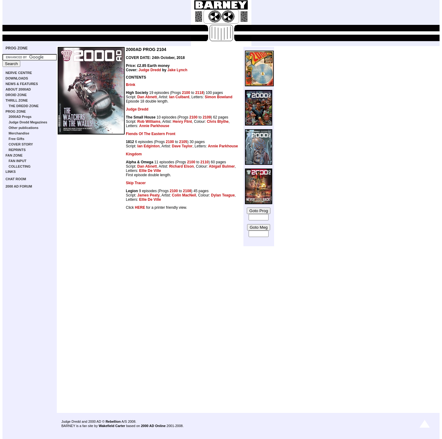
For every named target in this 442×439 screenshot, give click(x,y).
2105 (183, 142)
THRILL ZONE (17, 100)
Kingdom (134, 154)
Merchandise (19, 133)
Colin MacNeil (184, 195)
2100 (186, 93)
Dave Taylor (182, 146)
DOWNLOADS (17, 78)
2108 (187, 191)
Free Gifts (16, 139)
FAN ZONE (14, 155)
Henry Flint (182, 121)
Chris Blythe (218, 121)
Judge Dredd (149, 70)
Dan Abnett (147, 97)
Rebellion (113, 421)
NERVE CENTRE (19, 73)
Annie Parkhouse (154, 126)
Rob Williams (148, 121)
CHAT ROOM (16, 179)
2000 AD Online (153, 426)
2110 (204, 162)
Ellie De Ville (150, 171)
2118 (199, 93)
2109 (207, 117)
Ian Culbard (179, 97)
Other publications (23, 128)
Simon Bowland (218, 97)
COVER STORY (21, 144)
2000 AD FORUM (19, 186)
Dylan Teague (223, 195)
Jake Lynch (177, 70)
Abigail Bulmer (222, 166)
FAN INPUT (17, 161)
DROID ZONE (16, 95)
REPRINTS (17, 150)
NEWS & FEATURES (22, 84)
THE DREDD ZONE (24, 106)
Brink (130, 85)
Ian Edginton (148, 146)
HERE (140, 207)
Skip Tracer (136, 183)
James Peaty (148, 195)
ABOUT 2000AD (18, 89)
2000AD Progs (20, 116)
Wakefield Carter (112, 426)
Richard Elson (181, 166)
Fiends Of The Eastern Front (150, 134)
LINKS (11, 171)
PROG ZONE (17, 48)
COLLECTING (20, 166)
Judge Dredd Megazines (28, 122)
